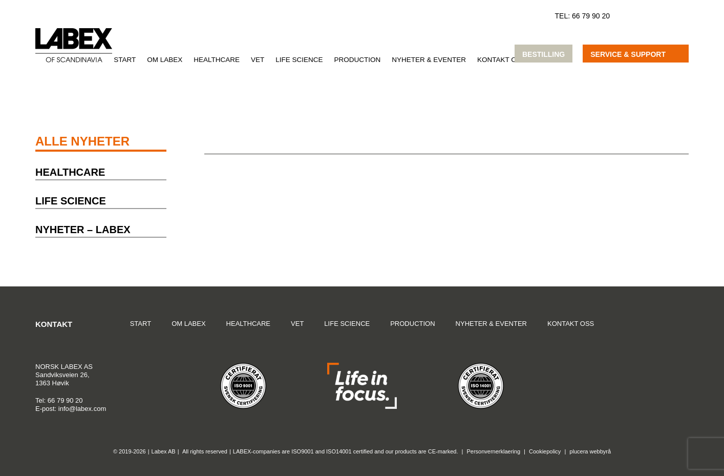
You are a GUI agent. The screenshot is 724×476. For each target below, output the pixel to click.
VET (257, 60)
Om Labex (164, 60)
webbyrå (600, 451)
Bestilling (543, 54)
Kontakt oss (501, 60)
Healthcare (217, 60)
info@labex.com (82, 408)
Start (125, 60)
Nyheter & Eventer (429, 60)
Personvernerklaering (493, 451)
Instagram (680, 328)
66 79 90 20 (591, 16)
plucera (578, 451)
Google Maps (655, 328)
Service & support (628, 54)
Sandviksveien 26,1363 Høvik (64, 374)
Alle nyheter (82, 141)
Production (357, 60)
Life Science (299, 60)
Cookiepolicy (545, 451)
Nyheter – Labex (83, 229)
